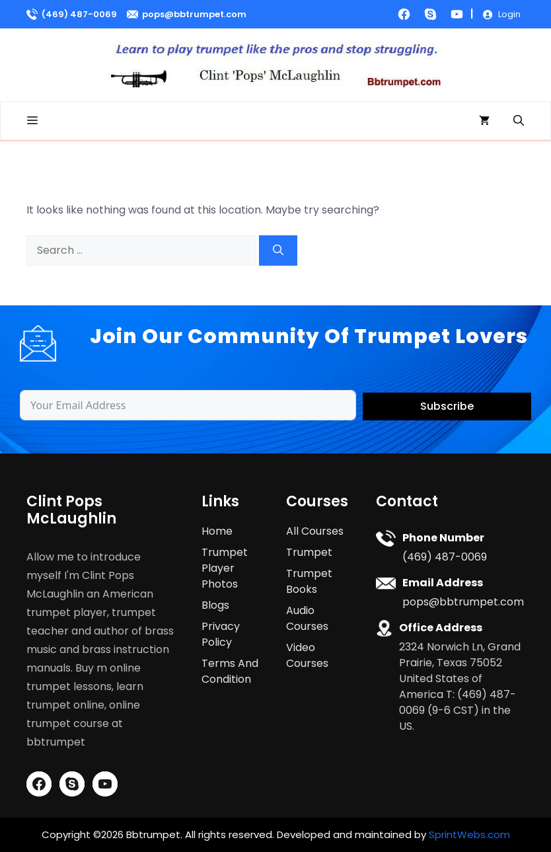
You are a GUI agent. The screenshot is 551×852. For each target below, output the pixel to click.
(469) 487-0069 (79, 14)
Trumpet (309, 552)
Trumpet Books (309, 581)
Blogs (215, 605)
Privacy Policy (221, 634)
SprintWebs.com (469, 834)
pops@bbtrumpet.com (194, 14)
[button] (518, 121)
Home (217, 531)
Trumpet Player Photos (225, 568)
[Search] (278, 250)
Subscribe (447, 406)
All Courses (315, 531)
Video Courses (307, 655)
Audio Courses (307, 618)
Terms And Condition (230, 671)
